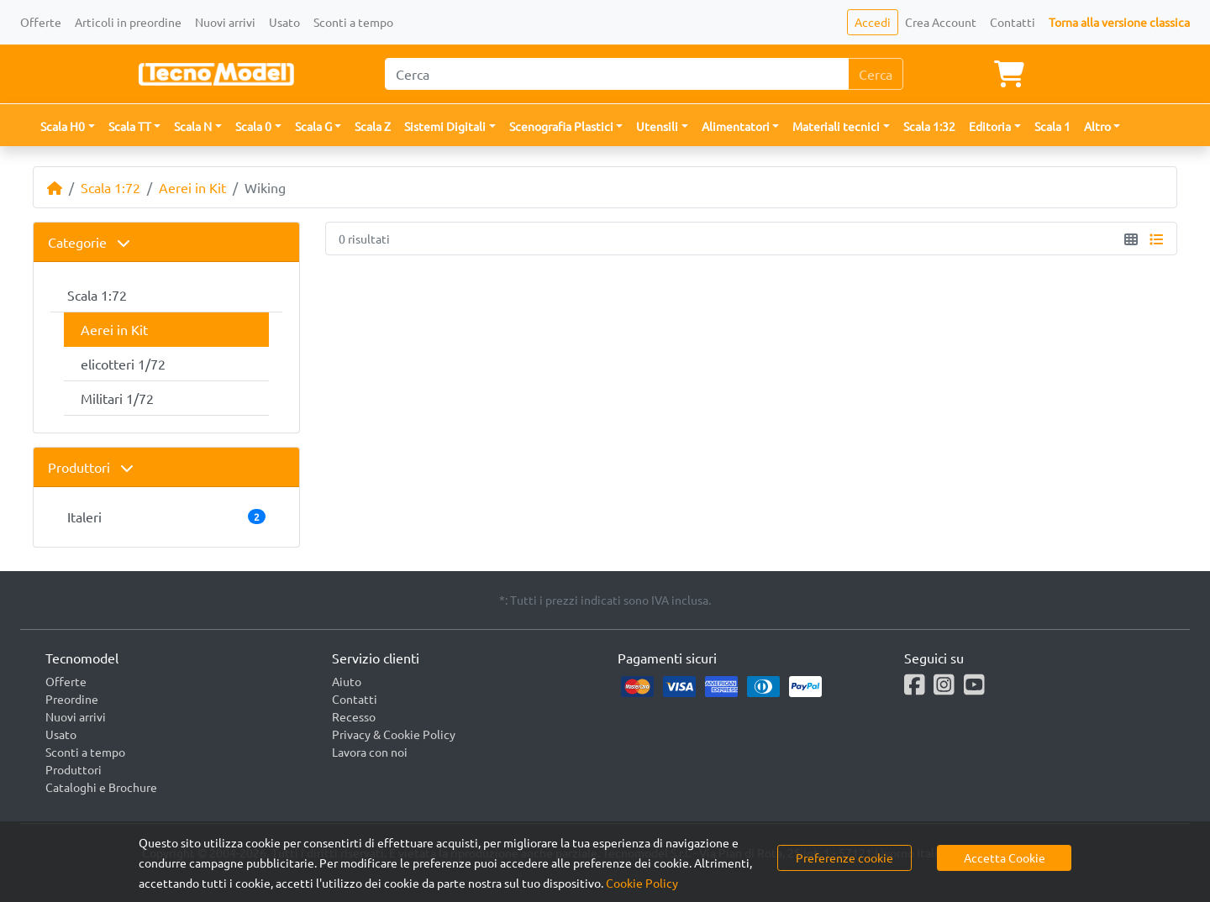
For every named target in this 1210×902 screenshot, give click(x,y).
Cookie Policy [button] (642, 882)
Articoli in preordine (128, 21)
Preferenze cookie (844, 857)
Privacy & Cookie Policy (393, 734)
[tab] (166, 242)
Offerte (40, 21)
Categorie (89, 241)
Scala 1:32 (929, 126)
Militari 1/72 (117, 398)
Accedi (873, 21)
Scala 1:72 (110, 187)
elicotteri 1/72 (123, 363)
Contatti (1012, 21)
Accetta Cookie (1004, 857)
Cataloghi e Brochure (101, 786)
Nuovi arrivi (225, 21)
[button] (68, 126)
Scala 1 (1052, 126)
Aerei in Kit (192, 187)
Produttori (91, 467)
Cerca (875, 74)
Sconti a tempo (353, 21)
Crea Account (940, 21)
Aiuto (346, 681)
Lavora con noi (370, 751)
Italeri (166, 516)
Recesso (354, 716)
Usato (284, 21)
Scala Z (373, 126)
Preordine (71, 698)
